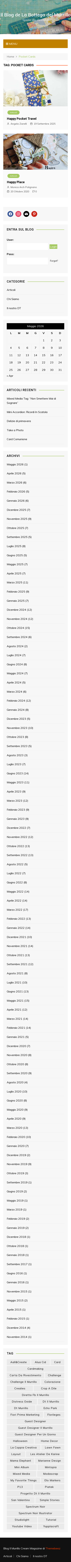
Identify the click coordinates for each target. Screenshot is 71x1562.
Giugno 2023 (15, 773)
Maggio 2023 (15, 782)
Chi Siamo (13, 299)
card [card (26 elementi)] (57, 1362)
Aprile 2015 (14, 1309)
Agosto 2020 (15, 1082)
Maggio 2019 (15, 1200)
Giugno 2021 (15, 991)
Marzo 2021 (14, 1018)
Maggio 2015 (15, 1300)
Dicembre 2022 (16, 827)
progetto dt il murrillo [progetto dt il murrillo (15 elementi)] (35, 1493)
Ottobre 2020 (15, 1064)
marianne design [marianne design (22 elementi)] (49, 1460)
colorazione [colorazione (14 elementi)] (53, 1381)
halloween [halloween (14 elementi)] (20, 1441)
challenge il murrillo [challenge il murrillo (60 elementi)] (23, 1381)
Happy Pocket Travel (22, 118)
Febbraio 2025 (16, 591)
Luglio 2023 (14, 764)
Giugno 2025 (15, 555)
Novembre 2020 (17, 1055)
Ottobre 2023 (15, 737)
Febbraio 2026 (16, 491)
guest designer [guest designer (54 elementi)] (35, 1421)
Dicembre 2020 (16, 1046)
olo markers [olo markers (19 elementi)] (52, 1480)
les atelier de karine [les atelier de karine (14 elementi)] (45, 1454)
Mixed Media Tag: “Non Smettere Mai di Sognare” (31, 401)
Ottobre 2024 (15, 628)
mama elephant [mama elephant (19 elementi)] (20, 1460)
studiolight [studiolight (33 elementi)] (22, 1519)
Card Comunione (17, 439)
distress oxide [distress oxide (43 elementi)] (22, 1401)
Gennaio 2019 (16, 1228)
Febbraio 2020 (16, 1137)
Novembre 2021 (17, 946)
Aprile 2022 (14, 900)
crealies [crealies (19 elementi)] (19, 1388)
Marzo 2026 (14, 482)
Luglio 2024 (14, 655)
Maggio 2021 (15, 1000)
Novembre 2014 (17, 1337)
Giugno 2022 (15, 882)
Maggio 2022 (15, 891)
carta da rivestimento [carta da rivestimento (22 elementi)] (25, 1375)
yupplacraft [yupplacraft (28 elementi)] (51, 1526)
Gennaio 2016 (16, 1282)
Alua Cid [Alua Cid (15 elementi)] (40, 1362)
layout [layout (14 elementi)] (16, 1454)
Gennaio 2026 (16, 500)
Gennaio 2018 (16, 1255)
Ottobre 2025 (15, 528)
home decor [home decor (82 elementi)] (49, 1441)
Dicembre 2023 (16, 718)
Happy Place (16, 182)
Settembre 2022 (17, 855)
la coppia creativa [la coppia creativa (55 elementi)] (23, 1447)
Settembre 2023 (17, 746)
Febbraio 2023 (16, 809)
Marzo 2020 (14, 1127)
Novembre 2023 (17, 728)
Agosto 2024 (15, 646)
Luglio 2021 (14, 982)
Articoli (13, 112)
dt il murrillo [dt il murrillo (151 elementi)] (51, 1401)
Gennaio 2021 (16, 1037)
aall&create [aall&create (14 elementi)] (18, 1362)
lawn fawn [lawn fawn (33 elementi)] (53, 1447)
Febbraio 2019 (16, 1218)
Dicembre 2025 (16, 510)
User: (10, 239)
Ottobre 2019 (15, 1173)
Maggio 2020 (15, 1109)
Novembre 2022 (17, 837)
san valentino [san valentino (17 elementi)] (20, 1500)
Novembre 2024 (17, 619)
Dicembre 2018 (16, 1237)
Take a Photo (15, 430)
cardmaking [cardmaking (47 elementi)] (35, 1368)
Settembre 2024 (17, 637)
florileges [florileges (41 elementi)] (54, 1414)
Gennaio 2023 (16, 818)
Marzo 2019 (14, 1209)
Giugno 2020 (15, 1100)
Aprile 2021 (14, 1009)
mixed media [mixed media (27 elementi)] (21, 1473)
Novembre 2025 (17, 518)
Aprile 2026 (14, 473)
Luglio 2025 (14, 546)
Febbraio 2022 (16, 918)
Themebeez (52, 1548)
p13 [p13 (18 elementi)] (20, 1487)
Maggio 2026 (15, 464)
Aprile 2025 (14, 573)
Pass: (10, 254)
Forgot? (54, 260)
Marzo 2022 (14, 909)
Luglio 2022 (14, 873)
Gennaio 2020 (16, 1146)
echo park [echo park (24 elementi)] (50, 1408)
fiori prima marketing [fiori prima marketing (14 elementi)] (24, 1414)
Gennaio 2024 (16, 709)
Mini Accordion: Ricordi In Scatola (27, 412)
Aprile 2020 (14, 1118)
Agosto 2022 (15, 864)
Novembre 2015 (17, 1291)
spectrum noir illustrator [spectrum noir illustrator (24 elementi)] (35, 1513)
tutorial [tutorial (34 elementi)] (51, 1519)
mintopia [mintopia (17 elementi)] (51, 1467)
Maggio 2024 (15, 673)
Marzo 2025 (14, 582)
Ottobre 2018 (15, 1246)
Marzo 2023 (14, 800)
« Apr (10, 375)
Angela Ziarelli (19, 123)
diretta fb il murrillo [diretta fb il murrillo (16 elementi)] (35, 1395)
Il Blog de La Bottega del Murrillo (36, 15)
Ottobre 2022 (15, 846)
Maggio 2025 (15, 564)
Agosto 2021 (15, 973)
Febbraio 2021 (16, 1027)
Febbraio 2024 (16, 700)
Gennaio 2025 (16, 600)
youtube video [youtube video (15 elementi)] (22, 1526)
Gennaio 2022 (16, 928)
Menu (11, 43)
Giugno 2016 (15, 1273)
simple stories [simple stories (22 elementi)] (50, 1500)
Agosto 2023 (15, 755)
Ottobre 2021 (15, 955)
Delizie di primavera (19, 421)
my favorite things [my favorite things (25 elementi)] (23, 1480)
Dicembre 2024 (16, 609)
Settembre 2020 (17, 1073)
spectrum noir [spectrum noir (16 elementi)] (35, 1506)
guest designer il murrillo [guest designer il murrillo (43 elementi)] (35, 1427)
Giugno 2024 (15, 664)
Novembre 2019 (17, 1164)
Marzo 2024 (14, 691)
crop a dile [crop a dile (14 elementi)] (49, 1388)
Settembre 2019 (17, 1182)
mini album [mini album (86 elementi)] (21, 1467)
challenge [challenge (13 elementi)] (54, 1375)
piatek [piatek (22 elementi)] (49, 1487)
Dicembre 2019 (16, 1155)
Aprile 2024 (14, 682)
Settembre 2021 (17, 964)
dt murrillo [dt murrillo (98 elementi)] (21, 1408)
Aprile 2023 (14, 791)
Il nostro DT (14, 308)
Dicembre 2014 (16, 1327)
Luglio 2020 (14, 1091)
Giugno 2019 (15, 1191)
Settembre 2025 (17, 537)
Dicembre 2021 (16, 937)
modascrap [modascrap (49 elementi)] (50, 1473)
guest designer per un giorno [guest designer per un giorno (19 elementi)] (35, 1434)
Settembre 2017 (17, 1264)
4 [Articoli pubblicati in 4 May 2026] (11, 347)
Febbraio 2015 (16, 1318)
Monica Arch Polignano (24, 187)
